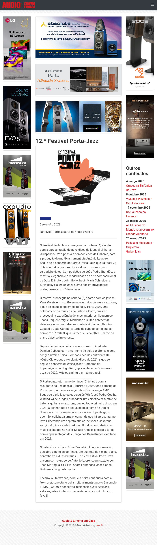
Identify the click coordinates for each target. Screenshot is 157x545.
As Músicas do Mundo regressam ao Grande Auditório (140, 229)
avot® (99, 525)
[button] (152, 5)
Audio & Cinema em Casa (78, 520)
